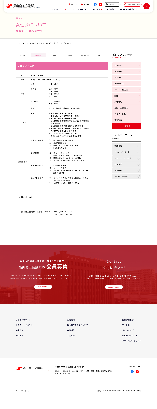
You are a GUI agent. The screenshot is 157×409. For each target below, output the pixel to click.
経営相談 (118, 65)
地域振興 (118, 170)
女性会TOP (23, 56)
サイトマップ (128, 335)
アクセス (73, 4)
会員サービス (120, 114)
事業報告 (69, 56)
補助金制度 (119, 83)
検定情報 (118, 164)
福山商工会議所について (124, 176)
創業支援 (118, 71)
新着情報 (118, 146)
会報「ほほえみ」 (85, 56)
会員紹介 (71, 335)
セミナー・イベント (123, 158)
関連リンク (101, 56)
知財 (116, 95)
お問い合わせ (128, 324)
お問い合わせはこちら (113, 291)
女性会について (38, 56)
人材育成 (118, 101)
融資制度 (118, 77)
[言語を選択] (112, 4)
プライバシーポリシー (131, 345)
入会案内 (85, 4)
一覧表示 (127, 126)
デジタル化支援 (121, 89)
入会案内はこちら (42, 290)
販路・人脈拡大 (121, 108)
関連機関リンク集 (129, 340)
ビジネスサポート (122, 152)
